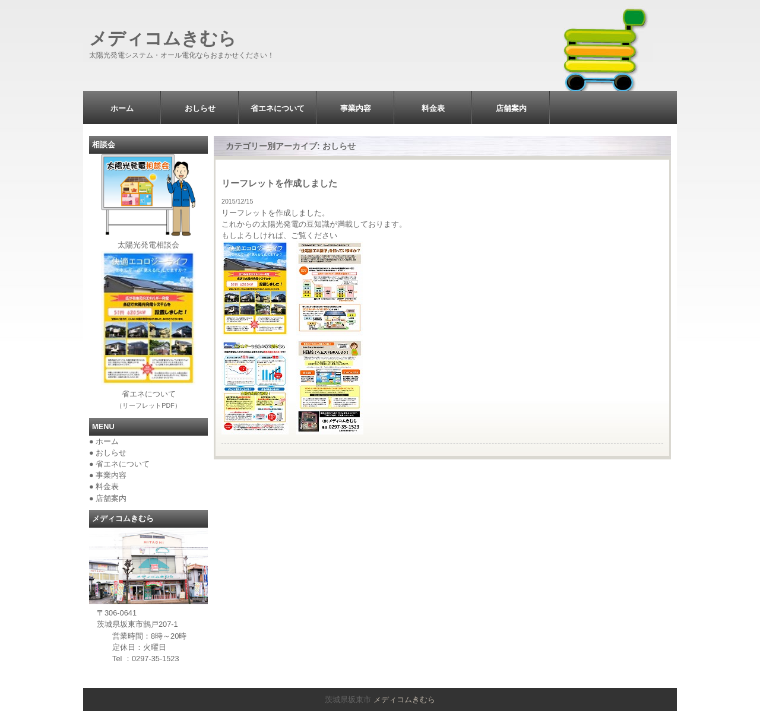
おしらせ (200, 108)
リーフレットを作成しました (279, 183)
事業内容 (355, 108)
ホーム (122, 108)
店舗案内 (511, 108)
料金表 (433, 108)
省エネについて (278, 108)
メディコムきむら (162, 38)
